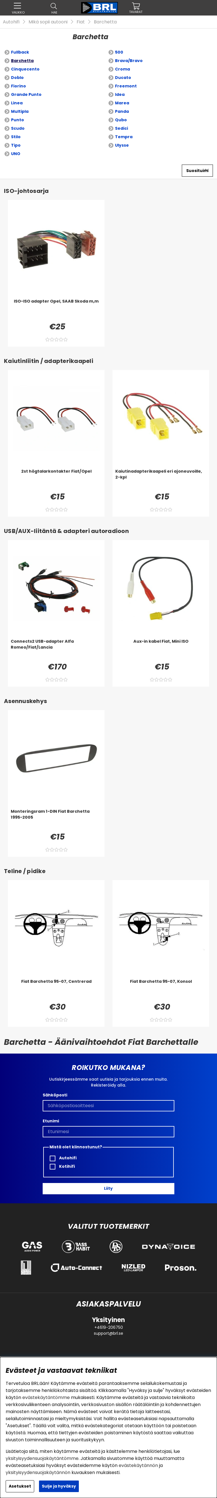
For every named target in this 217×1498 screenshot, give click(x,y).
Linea (17, 103)
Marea (122, 103)
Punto (17, 120)
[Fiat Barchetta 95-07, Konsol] (160, 990)
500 (119, 52)
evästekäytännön (138, 1465)
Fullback (20, 52)
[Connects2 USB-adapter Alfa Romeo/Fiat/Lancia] (56, 649)
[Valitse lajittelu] (197, 170)
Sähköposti (55, 1095)
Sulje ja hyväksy (59, 1486)
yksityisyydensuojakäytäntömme (42, 1458)
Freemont (126, 86)
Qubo (121, 120)
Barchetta (105, 22)
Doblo (17, 77)
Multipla (20, 111)
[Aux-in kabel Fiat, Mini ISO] (160, 649)
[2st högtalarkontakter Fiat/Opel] (56, 479)
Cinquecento (25, 69)
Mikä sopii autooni (48, 22)
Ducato (123, 77)
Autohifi (11, 22)
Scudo (18, 128)
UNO (15, 154)
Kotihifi (62, 1166)
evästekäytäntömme (46, 1397)
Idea (120, 94)
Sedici (121, 128)
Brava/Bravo (129, 60)
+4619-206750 (108, 1327)
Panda (122, 111)
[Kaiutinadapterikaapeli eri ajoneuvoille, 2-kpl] (160, 479)
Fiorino (18, 86)
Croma (122, 69)
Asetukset (20, 1486)
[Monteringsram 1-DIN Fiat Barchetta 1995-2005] (56, 820)
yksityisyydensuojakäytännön (38, 1472)
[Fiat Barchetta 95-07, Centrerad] (56, 990)
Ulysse (122, 145)
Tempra (124, 137)
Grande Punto (26, 94)
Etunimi (51, 1121)
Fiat (81, 22)
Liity (108, 1188)
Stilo (16, 137)
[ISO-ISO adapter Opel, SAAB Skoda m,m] (56, 309)
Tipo (16, 145)
